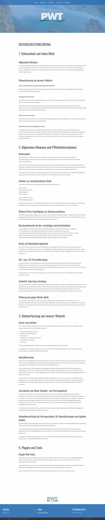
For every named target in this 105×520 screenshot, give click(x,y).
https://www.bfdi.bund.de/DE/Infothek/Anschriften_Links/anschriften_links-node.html (43, 237)
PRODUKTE (43, 2)
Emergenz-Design (10, 518)
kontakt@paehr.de (28, 200)
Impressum (16, 518)
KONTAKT (67, 2)
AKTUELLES (59, 2)
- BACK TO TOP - (87, 519)
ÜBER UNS (51, 2)
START (36, 2)
